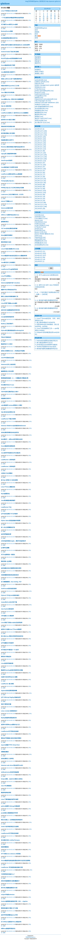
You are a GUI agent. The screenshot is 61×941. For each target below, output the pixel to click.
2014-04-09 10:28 (10, 706)
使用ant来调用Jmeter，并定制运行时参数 (13, 351)
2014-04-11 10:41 (10, 604)
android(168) (39, 80)
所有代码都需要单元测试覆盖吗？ (10, 881)
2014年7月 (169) (40, 141)
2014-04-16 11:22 (10, 455)
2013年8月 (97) (40, 163)
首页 (36, 30)
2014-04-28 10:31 (10, 81)
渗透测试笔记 (5, 221)
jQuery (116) (39, 232)
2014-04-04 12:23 (10, 795)
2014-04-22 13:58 (10, 299)
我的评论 (38, 59)
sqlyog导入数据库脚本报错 (8, 153)
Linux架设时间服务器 (7, 663)
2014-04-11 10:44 (10, 591)
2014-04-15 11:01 (10, 509)
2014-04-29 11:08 (10, 20)
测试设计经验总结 (6, 656)
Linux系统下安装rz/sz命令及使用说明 (11, 622)
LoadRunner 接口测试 (7, 683)
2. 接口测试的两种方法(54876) (45, 322)
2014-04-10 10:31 (10, 659)
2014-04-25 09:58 (10, 142)
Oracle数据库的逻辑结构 (8, 446)
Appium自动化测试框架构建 (9, 690)
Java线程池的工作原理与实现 (9, 167)
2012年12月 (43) (40, 179)
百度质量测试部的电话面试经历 (10, 575)
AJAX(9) (38, 215)
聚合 (36, 36)
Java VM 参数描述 (6, 785)
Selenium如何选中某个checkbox (10, 283)
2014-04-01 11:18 (10, 917)
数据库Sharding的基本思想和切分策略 (12, 670)
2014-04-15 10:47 (10, 536)
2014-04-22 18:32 (10, 265)
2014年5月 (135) (40, 145)
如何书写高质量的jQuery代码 (9, 915)
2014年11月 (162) (41, 133)
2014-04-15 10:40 (10, 550)
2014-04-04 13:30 (10, 774)
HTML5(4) (38, 89)
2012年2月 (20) (40, 198)
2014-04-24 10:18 (10, 238)
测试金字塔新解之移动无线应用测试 (11, 738)
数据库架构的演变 (6, 792)
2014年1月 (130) (40, 153)
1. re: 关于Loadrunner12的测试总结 (46, 275)
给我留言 (38, 69)
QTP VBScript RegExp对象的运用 (11, 697)
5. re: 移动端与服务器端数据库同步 (46, 308)
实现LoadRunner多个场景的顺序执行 (11, 79)
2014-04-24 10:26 (10, 176)
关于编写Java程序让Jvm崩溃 (9, 24)
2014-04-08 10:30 (10, 747)
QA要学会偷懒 (5, 547)
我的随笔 (38, 57)
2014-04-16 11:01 (10, 476)
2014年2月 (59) (40, 257)
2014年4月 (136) (40, 147)
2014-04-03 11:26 (10, 808)
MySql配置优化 (5, 493)
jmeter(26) (38, 230)
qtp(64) (37, 97)
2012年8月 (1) (39, 261)
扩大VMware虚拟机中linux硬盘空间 (11, 921)
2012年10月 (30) (40, 182)
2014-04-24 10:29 (10, 156)
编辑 (4, 15)
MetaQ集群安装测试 (6, 235)
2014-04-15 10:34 (10, 557)
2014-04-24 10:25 (10, 197)
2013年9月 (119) (40, 161)
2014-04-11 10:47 (10, 584)
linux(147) (38, 92)
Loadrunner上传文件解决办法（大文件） (12, 194)
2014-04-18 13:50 (10, 367)
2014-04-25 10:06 (10, 122)
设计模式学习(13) (40, 122)
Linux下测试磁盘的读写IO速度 (9, 799)
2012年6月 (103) (40, 190)
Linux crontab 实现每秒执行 (9, 711)
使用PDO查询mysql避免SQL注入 (10, 724)
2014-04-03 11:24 (10, 815)
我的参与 (38, 61)
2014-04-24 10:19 (10, 231)
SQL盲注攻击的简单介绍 (8, 412)
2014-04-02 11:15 (10, 863)
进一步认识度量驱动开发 (8, 527)
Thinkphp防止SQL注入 (7, 181)
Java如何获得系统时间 (7, 317)
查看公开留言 (39, 71)
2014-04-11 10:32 (10, 611)
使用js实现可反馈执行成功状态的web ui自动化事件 (15, 45)
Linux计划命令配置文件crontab (10, 249)
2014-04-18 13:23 (10, 401)
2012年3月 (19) (40, 196)
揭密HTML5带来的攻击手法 (9, 289)
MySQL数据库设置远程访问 (9, 717)
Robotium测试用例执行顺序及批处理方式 (13, 147)
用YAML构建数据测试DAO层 (9, 887)
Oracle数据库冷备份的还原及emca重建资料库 (14, 255)
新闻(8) (37, 116)
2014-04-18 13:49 (10, 374)
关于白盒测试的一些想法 (8, 554)
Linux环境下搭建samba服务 (9, 303)
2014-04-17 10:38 (10, 421)
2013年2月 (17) (40, 175)
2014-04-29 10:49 (10, 54)
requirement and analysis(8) (44, 99)
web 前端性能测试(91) (42, 106)
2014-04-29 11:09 (10, 13)
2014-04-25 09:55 (10, 149)
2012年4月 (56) (40, 194)
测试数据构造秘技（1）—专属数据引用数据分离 (14, 378)
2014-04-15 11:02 (10, 503)
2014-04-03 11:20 (10, 822)
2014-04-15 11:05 (10, 489)
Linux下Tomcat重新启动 (8, 487)
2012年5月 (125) (40, 192)
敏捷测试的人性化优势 (7, 371)
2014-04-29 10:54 (10, 47)
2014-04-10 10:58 (10, 632)
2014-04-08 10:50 (10, 727)
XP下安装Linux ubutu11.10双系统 (11, 853)
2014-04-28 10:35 (10, 74)
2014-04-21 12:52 (10, 319)
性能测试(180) (39, 110)
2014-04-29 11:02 (10, 34)
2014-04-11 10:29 (10, 618)
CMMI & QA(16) (40, 82)
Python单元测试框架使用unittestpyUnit (12, 330)
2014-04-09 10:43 (10, 679)
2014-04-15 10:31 (10, 564)
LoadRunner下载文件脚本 (8, 419)
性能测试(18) (39, 241)
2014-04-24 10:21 (10, 224)
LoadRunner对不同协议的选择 (9, 731)
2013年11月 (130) (41, 157)
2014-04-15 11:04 (10, 496)
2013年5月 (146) (40, 169)
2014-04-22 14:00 (10, 278)
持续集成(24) (39, 243)
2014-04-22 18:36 (10, 258)
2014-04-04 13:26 (10, 788)
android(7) (38, 216)
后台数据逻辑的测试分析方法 (9, 38)
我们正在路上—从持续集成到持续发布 (11, 819)
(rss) (45, 80)
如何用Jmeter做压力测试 (8, 119)
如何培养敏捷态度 (6, 534)
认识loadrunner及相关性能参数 (10, 772)
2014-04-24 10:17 (10, 244)
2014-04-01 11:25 (10, 904)
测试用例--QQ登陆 (6, 561)
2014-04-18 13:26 (10, 387)
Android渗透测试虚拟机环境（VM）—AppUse (14, 901)
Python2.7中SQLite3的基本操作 (10, 595)
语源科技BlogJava (41, 28)
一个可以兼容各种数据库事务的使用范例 (12, 17)
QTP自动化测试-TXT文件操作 (9, 513)
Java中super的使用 (6, 160)
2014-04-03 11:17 (10, 829)
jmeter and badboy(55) (42, 91)
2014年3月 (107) (40, 255)
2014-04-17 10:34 (10, 428)
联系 (36, 34)
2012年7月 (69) (40, 188)
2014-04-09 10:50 (10, 672)
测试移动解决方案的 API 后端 (9, 908)
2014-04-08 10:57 (10, 720)
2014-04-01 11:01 (10, 931)
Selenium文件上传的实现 (8, 364)
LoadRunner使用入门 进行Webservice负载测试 (14, 113)
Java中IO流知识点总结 (7, 357)
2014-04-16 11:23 (10, 448)
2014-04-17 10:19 (10, 442)
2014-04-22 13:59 (10, 292)
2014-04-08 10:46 (10, 734)
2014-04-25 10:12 (10, 108)
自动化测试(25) (40, 245)
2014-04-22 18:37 (10, 251)
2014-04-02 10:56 (10, 883)
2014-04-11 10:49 (10, 577)
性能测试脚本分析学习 (7, 140)
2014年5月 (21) (40, 251)
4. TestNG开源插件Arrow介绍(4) (45, 346)
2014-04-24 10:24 (10, 204)
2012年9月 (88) (40, 184)
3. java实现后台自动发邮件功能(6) (46, 344)
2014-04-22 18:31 (10, 272)
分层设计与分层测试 (6, 473)
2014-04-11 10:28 (10, 625)
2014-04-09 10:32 (10, 693)
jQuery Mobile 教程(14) (42, 234)
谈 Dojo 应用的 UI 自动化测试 (9, 480)
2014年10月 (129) (41, 135)
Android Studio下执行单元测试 (10, 51)
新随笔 (37, 32)
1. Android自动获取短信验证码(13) (46, 340)
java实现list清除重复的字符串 (9, 813)
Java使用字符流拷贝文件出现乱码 (10, 453)
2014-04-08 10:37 (10, 740)
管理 (36, 38)
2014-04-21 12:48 (10, 340)
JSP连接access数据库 (7, 615)
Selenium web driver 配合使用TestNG (12, 765)
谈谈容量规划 (5, 847)
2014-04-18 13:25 (10, 394)
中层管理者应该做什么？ (8, 874)
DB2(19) (38, 83)
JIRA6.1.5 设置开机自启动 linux (10, 215)
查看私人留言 (39, 73)
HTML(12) (38, 224)
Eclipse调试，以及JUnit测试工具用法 (11, 779)
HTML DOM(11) (40, 225)
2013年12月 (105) (41, 155)
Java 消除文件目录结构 (7, 92)
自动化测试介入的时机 (7, 758)
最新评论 (38, 63)
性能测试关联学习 (6, 398)
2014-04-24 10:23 (10, 217)
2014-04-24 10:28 (10, 163)
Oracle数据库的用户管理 (8, 65)
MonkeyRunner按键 (7, 31)
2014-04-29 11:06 (10, 27)
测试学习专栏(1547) (41, 118)
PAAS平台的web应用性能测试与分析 (11, 58)
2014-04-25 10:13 (10, 95)
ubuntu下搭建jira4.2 (7, 201)
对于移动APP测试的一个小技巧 (10, 649)
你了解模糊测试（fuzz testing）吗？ (11, 581)
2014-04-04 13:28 (10, 781)
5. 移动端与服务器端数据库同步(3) (46, 348)
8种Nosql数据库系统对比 (8, 928)
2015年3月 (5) (39, 129)
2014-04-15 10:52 (10, 523)
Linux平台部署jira (6, 276)
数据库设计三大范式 (6, 344)
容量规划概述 (5, 751)
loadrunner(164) (40, 94)
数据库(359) (39, 114)
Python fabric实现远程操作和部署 (10, 520)
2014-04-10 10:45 (10, 645)
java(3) (37, 229)
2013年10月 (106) (41, 159)
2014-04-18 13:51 (10, 353)
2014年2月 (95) (40, 151)
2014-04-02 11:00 (10, 876)
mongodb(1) (39, 96)
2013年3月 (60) (40, 173)
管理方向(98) (39, 120)
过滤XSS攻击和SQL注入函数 (9, 677)
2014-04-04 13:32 (10, 768)
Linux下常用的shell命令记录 (9, 11)
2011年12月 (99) (40, 202)
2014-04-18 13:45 (10, 380)
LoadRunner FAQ (6, 507)
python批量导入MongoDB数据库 (10, 806)
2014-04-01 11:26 (10, 890)
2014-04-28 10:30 (10, 88)
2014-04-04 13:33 (10, 761)
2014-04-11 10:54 (10, 570)
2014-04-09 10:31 (10, 700)
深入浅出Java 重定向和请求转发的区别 (12, 636)
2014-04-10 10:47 (10, 638)
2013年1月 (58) (40, 177)
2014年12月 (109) (41, 131)
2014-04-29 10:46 (10, 61)
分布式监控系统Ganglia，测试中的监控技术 (13, 541)
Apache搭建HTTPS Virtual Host (10, 745)
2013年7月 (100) (40, 165)
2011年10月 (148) (41, 206)
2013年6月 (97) (40, 167)
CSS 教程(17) (39, 218)
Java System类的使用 (7, 609)
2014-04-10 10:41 (10, 652)
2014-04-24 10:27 (10, 170)
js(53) (37, 236)
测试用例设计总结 (6, 242)
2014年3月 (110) (40, 149)
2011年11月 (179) (41, 204)
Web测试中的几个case (7, 385)
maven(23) (38, 237)
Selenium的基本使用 (7, 208)
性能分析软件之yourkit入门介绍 (10, 85)
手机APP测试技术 (6, 337)
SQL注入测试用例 (6, 106)
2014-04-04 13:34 (10, 754)
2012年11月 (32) (40, 181)
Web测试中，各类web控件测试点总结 (11, 439)
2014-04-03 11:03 (10, 842)
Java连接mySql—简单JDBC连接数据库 (12, 99)
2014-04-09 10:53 (10, 666)
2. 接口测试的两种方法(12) (43, 342)
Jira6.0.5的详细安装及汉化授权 (10, 826)
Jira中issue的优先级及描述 (9, 588)
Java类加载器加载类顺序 (8, 500)
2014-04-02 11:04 (10, 870)
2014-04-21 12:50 (10, 333)
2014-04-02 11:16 (10, 856)
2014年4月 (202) (40, 253)
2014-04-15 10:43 (10, 543)
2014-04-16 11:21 (10, 462)
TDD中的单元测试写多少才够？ (10, 391)
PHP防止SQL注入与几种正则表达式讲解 (12, 187)
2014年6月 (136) (40, 143)
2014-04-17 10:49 (10, 408)
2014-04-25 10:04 (10, 129)
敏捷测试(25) (39, 112)
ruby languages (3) (41, 101)
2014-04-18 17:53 (10, 346)
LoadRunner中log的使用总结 (9, 269)
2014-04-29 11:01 (10, 40)
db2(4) (37, 220)
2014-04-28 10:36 (10, 68)
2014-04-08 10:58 (10, 713)
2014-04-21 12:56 (10, 306)
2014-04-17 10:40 (10, 414)
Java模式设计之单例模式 (8, 262)
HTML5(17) (39, 227)
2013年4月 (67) (40, 171)
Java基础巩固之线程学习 (8, 72)
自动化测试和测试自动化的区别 (10, 432)
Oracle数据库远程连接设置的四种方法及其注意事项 (15, 860)
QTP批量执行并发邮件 (7, 643)
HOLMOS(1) (39, 222)
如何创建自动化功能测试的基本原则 (11, 568)
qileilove (5, 3)
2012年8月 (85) (40, 186)
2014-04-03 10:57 (10, 849)
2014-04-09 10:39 (10, 686)
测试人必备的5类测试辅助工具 (9, 296)
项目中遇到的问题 (6, 704)
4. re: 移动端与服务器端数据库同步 (46, 300)
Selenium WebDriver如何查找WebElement (13, 425)
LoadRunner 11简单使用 (8, 459)
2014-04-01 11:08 (10, 924)
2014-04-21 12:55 (10, 312)
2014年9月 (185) (40, 137)
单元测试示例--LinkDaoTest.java (10, 840)
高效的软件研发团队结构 (8, 126)
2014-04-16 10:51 (10, 482)
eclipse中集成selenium (7, 894)
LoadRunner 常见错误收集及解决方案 (12, 867)
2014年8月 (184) (40, 139)
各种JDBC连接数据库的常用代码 (10, 310)
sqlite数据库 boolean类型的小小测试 (11, 405)
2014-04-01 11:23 (10, 910)
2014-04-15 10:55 (10, 516)
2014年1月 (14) (40, 259)
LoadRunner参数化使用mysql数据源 (11, 174)
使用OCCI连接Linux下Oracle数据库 (11, 629)
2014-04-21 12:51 (10, 326)
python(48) (38, 239)
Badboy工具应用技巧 (7, 323)
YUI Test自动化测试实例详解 (9, 228)
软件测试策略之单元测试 (8, 133)
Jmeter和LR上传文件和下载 (9, 602)
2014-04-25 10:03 (10, 136)
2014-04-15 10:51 (10, 530)
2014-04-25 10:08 (10, 115)
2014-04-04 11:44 (10, 802)
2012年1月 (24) (40, 200)
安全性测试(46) (40, 108)
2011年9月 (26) (40, 208)
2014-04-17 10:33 (10, 435)
